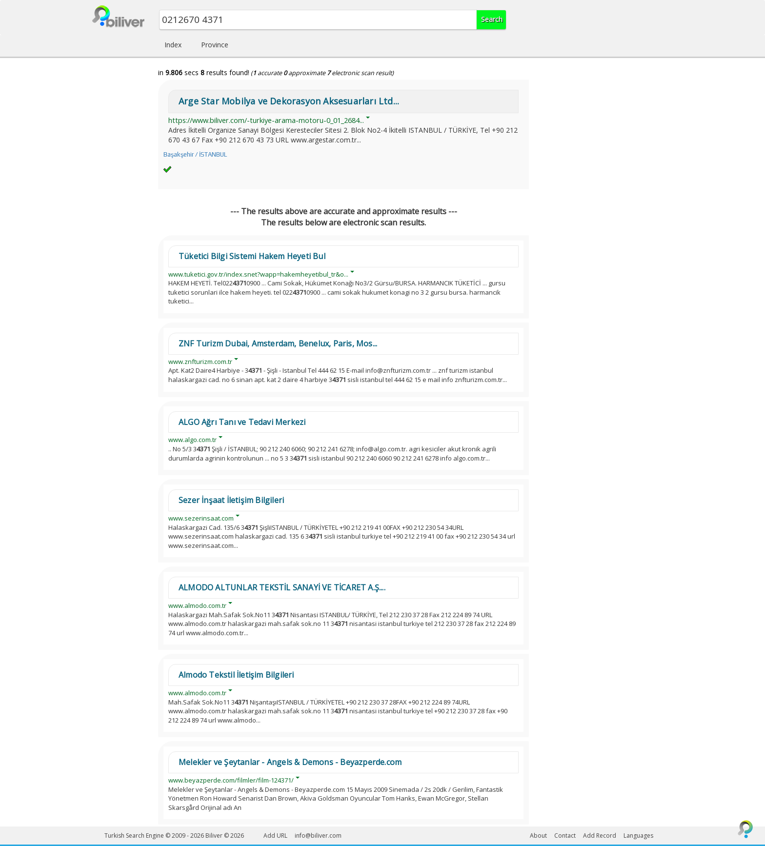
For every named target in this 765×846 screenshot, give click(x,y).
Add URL (275, 835)
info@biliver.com (318, 835)
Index (172, 44)
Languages (638, 835)
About (538, 835)
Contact (565, 835)
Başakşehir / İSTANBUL (195, 154)
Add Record (599, 835)
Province (214, 44)
